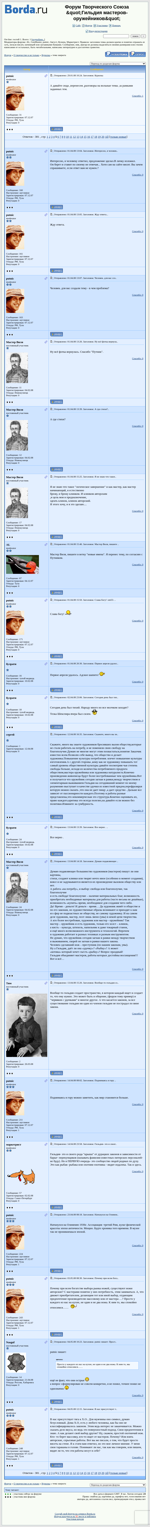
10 (67, 136)
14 (81, 136)
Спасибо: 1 (137, 95)
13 (78, 136)
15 (85, 136)
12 (74, 136)
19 (99, 136)
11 (71, 136)
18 (95, 136)
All (107, 136)
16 (88, 136)
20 (102, 136)
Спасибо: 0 (137, 174)
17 (92, 136)
